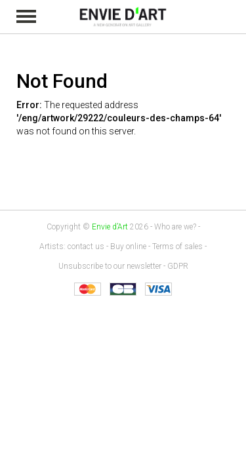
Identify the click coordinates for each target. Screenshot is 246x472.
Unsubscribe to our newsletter (109, 266)
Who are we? (175, 226)
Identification (233, 17)
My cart (216, 17)
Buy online (128, 246)
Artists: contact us (71, 246)
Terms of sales (177, 246)
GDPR (177, 266)
